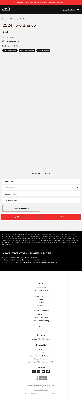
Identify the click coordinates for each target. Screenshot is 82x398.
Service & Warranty (41, 296)
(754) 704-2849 (69, 10)
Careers (41, 302)
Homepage (5, 19)
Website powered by (41, 385)
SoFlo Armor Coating (41, 320)
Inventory (14, 19)
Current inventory (41, 317)
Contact (41, 293)
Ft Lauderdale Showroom (41, 352)
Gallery (41, 326)
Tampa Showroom (41, 358)
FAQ (41, 299)
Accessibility (41, 305)
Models (41, 314)
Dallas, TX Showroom (41, 349)
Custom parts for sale (41, 323)
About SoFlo (41, 287)
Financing (41, 329)
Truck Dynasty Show (41, 290)
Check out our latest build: (41, 2)
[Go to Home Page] (6, 9)
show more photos (41, 173)
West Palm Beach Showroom (41, 355)
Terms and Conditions (41, 389)
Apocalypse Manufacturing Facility (41, 361)
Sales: (41, 339)
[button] (41, 181)
